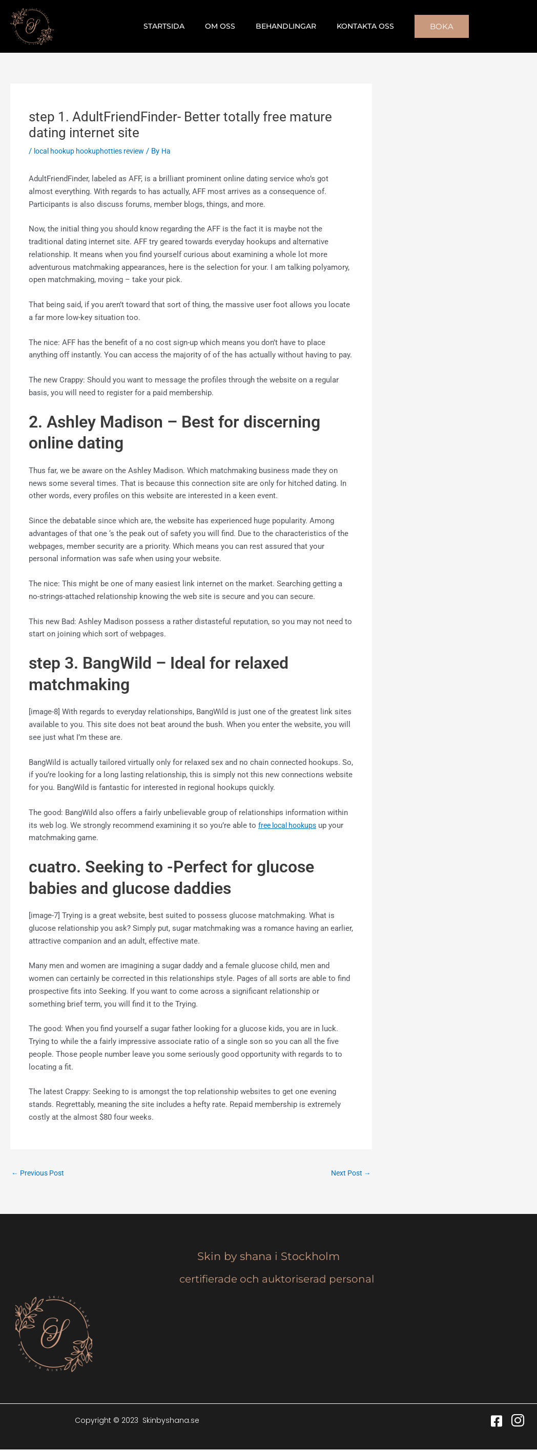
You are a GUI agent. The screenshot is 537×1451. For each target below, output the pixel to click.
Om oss (223, 26)
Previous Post (40, 1173)
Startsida (173, 26)
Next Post (349, 1173)
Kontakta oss (356, 26)
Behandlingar (283, 26)
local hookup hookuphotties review (94, 151)
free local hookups (290, 825)
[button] (429, 26)
